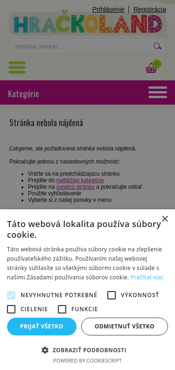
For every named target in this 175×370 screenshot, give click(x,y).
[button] (87, 349)
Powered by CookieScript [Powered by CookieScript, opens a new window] (87, 360)
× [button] (164, 219)
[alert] (87, 185)
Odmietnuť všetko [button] (124, 326)
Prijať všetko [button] (41, 326)
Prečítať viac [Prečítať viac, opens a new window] (147, 277)
